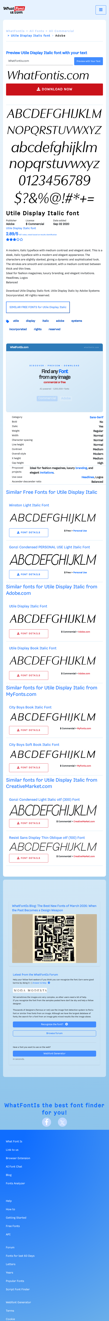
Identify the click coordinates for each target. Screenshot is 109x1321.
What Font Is (14, 1141)
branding (81, 468)
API (8, 1234)
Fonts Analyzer (15, 1183)
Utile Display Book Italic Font (32, 648)
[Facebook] (46, 1122)
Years (9, 1272)
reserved (54, 329)
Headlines (88, 477)
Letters (10, 1264)
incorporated (18, 329)
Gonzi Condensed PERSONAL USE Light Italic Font (49, 547)
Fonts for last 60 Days (20, 1256)
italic (45, 321)
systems (76, 321)
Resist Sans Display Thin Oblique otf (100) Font (47, 838)
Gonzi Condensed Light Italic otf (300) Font (44, 799)
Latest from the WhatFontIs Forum (35, 974)
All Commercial (61, 31)
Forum (10, 1247)
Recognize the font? (54, 1024)
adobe (60, 321)
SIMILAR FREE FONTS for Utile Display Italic (37, 307)
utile (16, 321)
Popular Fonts (15, 1281)
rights (37, 329)
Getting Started (16, 1217)
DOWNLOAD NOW (54, 89)
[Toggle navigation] (101, 9)
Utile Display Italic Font (28, 606)
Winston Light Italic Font (29, 505)
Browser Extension (18, 1158)
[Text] (39, 61)
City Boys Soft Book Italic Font (34, 745)
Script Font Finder (18, 1289)
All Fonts (37, 31)
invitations (47, 472)
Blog (9, 1175)
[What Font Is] (14, 10)
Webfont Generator (54, 1053)
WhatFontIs (15, 31)
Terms (10, 1310)
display (30, 321)
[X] (62, 1122)
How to (10, 1209)
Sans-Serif (96, 417)
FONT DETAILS (28, 532)
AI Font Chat (14, 1166)
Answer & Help (41, 983)
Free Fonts (13, 1226)
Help (9, 1201)
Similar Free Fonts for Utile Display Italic (51, 492)
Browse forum (54, 1033)
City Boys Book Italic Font (30, 707)
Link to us (12, 1150)
